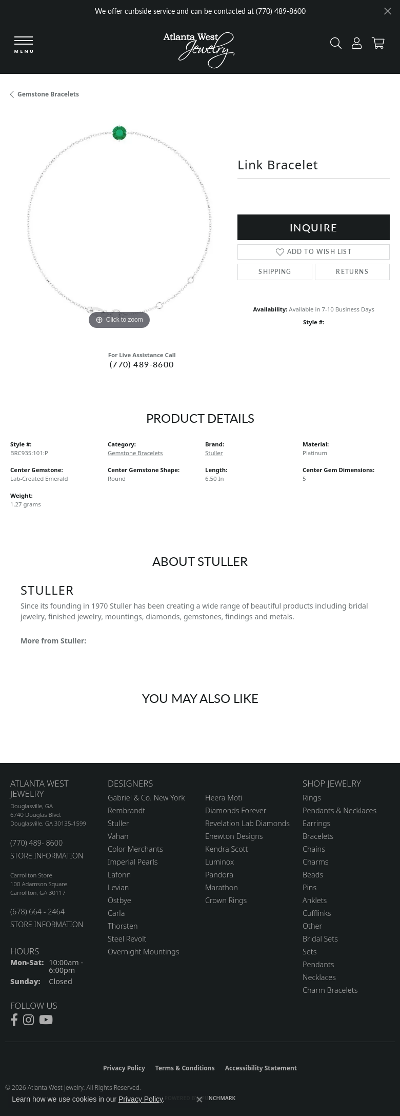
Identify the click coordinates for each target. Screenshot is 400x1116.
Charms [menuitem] (316, 862)
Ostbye (119, 900)
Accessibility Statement (261, 1068)
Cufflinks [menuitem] (317, 913)
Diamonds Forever (235, 810)
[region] (118, 222)
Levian (118, 887)
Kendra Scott (226, 849)
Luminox (219, 862)
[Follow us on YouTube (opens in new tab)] (46, 1020)
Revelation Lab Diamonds (247, 823)
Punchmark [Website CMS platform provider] (219, 1098)
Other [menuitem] (312, 926)
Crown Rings (226, 900)
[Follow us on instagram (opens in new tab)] (28, 1020)
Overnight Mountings (143, 951)
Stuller (214, 453)
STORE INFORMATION (46, 855)
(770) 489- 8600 (36, 843)
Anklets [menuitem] (315, 900)
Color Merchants (135, 849)
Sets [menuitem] (309, 951)
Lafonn (119, 874)
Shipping (274, 271)
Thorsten (122, 926)
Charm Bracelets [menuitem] (330, 990)
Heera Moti (223, 797)
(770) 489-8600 (142, 364)
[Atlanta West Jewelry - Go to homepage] (199, 48)
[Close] (387, 11)
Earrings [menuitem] (316, 823)
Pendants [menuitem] (318, 964)
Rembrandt (126, 810)
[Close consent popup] (199, 1100)
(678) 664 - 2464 (37, 911)
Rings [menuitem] (312, 797)
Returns (352, 271)
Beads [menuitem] (313, 874)
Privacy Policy (124, 1068)
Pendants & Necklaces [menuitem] (339, 810)
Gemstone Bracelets (48, 94)
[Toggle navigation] (24, 46)
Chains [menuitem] (314, 849)
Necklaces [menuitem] (319, 977)
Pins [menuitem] (309, 887)
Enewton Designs (234, 836)
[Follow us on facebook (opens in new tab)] (14, 1020)
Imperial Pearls (133, 862)
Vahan (118, 836)
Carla (116, 913)
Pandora (219, 874)
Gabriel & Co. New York (146, 797)
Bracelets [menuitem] (318, 836)
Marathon (221, 887)
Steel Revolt (127, 939)
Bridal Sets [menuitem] (320, 939)
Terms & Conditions (185, 1068)
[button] (333, 45)
